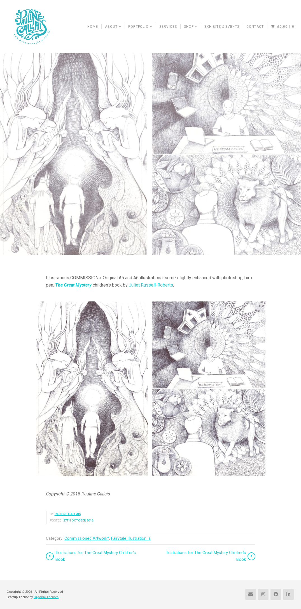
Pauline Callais (68, 514)
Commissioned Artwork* (86, 538)
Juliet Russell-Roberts (151, 285)
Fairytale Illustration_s (131, 538)
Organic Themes (46, 597)
